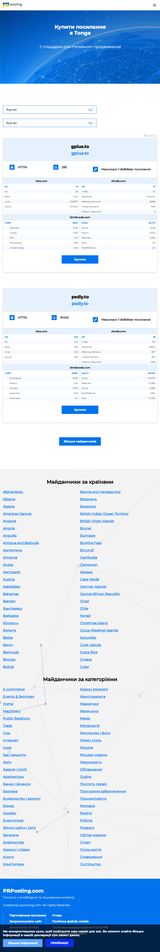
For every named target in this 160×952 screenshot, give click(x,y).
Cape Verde (89, 579)
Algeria (8, 506)
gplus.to (80, 153)
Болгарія (87, 536)
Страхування (91, 857)
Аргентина (12, 550)
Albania (9, 499)
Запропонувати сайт (25, 921)
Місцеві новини (93, 755)
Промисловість (93, 799)
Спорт (85, 842)
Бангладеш (12, 609)
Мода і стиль (90, 740)
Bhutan (9, 660)
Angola (9, 528)
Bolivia (8, 667)
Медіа (85, 718)
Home (8, 704)
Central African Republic (100, 594)
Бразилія (88, 506)
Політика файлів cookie (70, 921)
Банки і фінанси (16, 784)
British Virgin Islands (97, 521)
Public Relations (16, 718)
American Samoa (17, 514)
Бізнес (8, 806)
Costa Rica (88, 652)
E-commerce (14, 689)
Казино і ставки (16, 850)
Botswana (88, 499)
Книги (8, 857)
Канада (86, 572)
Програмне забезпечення (103, 791)
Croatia (86, 660)
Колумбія (88, 638)
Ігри (6, 733)
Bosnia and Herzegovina (100, 492)
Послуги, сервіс (93, 784)
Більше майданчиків (80, 441)
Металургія (90, 726)
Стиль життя (90, 850)
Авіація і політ (15, 769)
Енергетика (13, 820)
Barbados (11, 616)
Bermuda (11, 652)
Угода (56, 915)
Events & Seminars (18, 697)
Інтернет (10, 740)
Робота (86, 820)
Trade (7, 726)
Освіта (85, 777)
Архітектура (13, 777)
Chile (84, 609)
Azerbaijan (11, 587)
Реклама (87, 806)
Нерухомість (91, 762)
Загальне (11, 835)
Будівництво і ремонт (22, 799)
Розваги (87, 828)
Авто (7, 762)
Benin (8, 645)
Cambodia (88, 557)
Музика (86, 748)
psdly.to (80, 303)
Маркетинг (89, 704)
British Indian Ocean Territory (104, 514)
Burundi (87, 550)
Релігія (86, 813)
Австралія (11, 572)
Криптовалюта (92, 697)
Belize (8, 638)
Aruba (8, 565)
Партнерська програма (27, 915)
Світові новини (93, 835)
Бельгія (9, 630)
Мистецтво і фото (95, 733)
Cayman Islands (93, 587)
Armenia (10, 557)
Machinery (11, 711)
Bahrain (9, 601)
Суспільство (90, 864)
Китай (85, 616)
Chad (84, 601)
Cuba (84, 667)
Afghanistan (13, 492)
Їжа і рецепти (14, 755)
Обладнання (91, 769)
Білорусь (10, 623)
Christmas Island (94, 623)
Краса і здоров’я (94, 689)
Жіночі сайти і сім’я (19, 828)
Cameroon (89, 565)
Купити (80, 259)
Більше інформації (22, 943)
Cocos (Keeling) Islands (99, 630)
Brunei (85, 528)
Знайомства (13, 842)
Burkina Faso (91, 543)
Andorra (9, 521)
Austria (9, 579)
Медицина (89, 711)
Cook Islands (90, 645)
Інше (7, 748)
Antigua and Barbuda (21, 543)
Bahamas (11, 594)
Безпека (10, 791)
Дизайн (9, 813)
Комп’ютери (13, 864)
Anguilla (9, 536)
